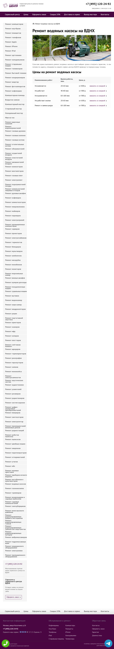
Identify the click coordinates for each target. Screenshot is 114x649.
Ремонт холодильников (14, 60)
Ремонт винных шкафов (15, 278)
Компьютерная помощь (15, 95)
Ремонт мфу (10, 331)
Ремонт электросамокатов (13, 377)
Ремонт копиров (12, 336)
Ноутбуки (52, 629)
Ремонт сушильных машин (16, 291)
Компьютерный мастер (14, 104)
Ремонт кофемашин (13, 91)
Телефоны (52, 632)
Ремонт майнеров (12, 211)
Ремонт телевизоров (13, 68)
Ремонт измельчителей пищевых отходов (15, 190)
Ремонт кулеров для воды (15, 282)
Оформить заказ (39, 14)
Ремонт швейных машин (15, 444)
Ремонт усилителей (13, 389)
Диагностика (97, 635)
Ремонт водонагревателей (13, 127)
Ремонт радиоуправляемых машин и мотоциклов (14, 516)
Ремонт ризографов (13, 358)
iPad (50, 635)
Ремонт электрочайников (15, 238)
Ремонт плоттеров (13, 340)
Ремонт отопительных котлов (14, 145)
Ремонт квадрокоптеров (15, 309)
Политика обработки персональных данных (97, 644)
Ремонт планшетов (13, 33)
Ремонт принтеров (13, 322)
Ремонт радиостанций (14, 430)
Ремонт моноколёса (13, 371)
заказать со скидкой (97, 86)
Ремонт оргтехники (13, 55)
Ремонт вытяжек (12, 296)
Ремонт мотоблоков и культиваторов (14, 480)
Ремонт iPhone (11, 46)
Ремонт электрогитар (14, 421)
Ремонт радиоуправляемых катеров (13, 533)
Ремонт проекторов (13, 233)
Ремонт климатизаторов (15, 202)
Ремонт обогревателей (14, 149)
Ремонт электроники (13, 550)
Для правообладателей (104, 645)
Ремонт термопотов (13, 242)
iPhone (67, 632)
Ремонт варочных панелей (12, 123)
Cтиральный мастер (13, 109)
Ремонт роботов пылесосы (12, 436)
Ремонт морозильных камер (14, 274)
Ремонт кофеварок (13, 198)
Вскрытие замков (12, 100)
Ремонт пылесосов (12, 439)
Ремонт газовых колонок (15, 135)
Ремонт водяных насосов (15, 484)
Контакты (105, 14)
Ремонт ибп (10, 466)
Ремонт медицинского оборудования (14, 547)
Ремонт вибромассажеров (16, 537)
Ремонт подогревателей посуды (15, 185)
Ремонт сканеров (12, 327)
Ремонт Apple (11, 42)
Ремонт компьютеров (14, 24)
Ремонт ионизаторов (14, 166)
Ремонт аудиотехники (14, 385)
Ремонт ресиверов (12, 394)
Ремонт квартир (12, 82)
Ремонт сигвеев (11, 367)
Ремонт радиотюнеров (14, 398)
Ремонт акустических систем (14, 381)
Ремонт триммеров (13, 493)
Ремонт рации (11, 313)
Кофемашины (54, 625)
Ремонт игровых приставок (12, 471)
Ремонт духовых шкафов (15, 193)
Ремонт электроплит (13, 180)
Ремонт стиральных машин (13, 65)
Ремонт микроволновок (15, 207)
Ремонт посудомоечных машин (15, 287)
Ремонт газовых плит (14, 175)
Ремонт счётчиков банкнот (12, 345)
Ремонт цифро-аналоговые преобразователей (13, 408)
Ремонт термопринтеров (15, 354)
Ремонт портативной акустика (14, 319)
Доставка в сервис (72, 14)
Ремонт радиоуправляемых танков (13, 521)
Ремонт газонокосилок (14, 488)
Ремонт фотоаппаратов (15, 86)
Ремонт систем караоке (15, 402)
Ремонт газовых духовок (15, 131)
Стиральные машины (56, 639)
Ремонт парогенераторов (15, 453)
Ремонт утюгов (11, 462)
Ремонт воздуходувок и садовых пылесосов (15, 498)
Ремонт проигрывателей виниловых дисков (15, 427)
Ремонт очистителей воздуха (14, 158)
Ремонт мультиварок (13, 251)
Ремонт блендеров (13, 247)
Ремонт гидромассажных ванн (15, 542)
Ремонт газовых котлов (14, 140)
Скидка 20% (55, 14)
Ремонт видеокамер (13, 300)
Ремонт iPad (10, 51)
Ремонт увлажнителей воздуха (14, 163)
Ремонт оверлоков (12, 448)
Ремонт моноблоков (13, 264)
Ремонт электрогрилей (14, 220)
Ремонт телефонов (13, 37)
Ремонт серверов (12, 229)
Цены (26, 14)
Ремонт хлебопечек (13, 256)
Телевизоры (69, 639)
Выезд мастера (90, 14)
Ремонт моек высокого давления (14, 511)
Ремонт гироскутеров (14, 362)
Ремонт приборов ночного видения (16, 476)
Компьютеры (70, 625)
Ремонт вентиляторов (14, 171)
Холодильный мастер (14, 113)
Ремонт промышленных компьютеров (15, 225)
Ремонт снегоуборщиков (15, 506)
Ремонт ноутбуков (12, 28)
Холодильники (70, 635)
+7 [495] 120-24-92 (98, 4)
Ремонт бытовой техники (15, 73)
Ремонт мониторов (13, 269)
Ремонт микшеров (12, 413)
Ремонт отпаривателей (15, 457)
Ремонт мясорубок (13, 260)
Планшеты (69, 629)
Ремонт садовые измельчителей (12, 502)
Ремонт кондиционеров (15, 77)
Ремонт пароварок (13, 215)
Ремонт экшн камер (13, 305)
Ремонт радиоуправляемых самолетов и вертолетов (15, 527)
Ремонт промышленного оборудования (15, 556)
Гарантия (95, 632)
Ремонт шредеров (12, 349)
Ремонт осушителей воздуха (13, 154)
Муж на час (9, 117)
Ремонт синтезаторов (14, 417)
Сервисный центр (12, 14)
